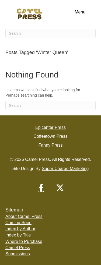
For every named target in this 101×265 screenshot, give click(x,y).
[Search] (50, 33)
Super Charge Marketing (65, 168)
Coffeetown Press (51, 136)
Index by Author (20, 229)
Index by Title (18, 235)
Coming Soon (18, 222)
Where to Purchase (23, 241)
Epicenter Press (50, 127)
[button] (41, 188)
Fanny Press (51, 145)
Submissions (17, 254)
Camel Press (17, 247)
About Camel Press (24, 216)
